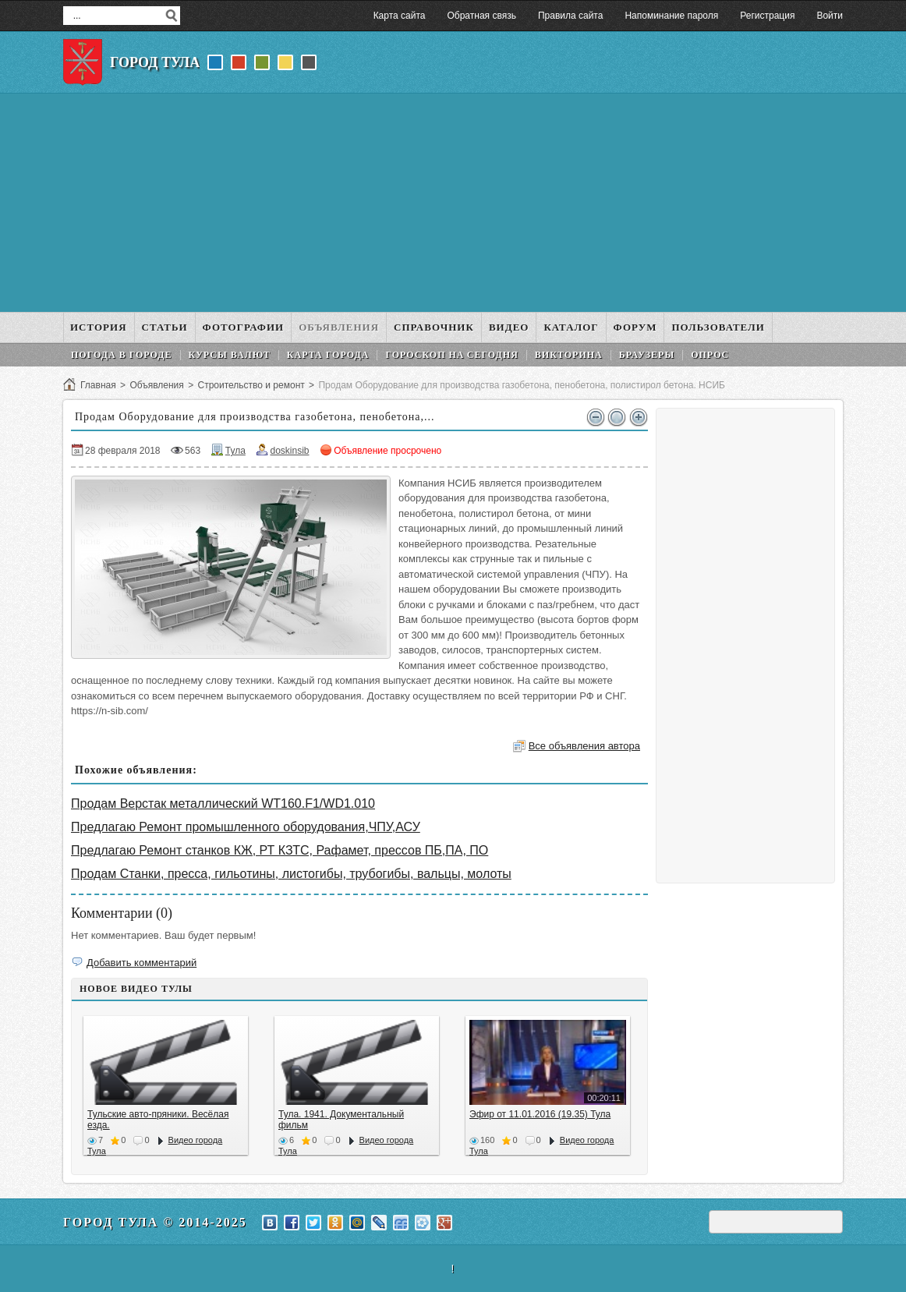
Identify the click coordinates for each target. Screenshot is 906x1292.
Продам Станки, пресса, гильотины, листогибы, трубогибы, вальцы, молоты (291, 873)
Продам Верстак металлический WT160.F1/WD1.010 (223, 803)
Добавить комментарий (141, 962)
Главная (98, 385)
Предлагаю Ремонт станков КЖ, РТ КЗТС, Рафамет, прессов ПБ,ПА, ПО (279, 850)
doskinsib (289, 450)
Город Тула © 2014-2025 (155, 1222)
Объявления (156, 385)
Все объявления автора (584, 746)
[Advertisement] (453, 203)
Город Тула (155, 62)
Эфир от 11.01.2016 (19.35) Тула (539, 1114)
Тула (235, 450)
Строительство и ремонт (250, 385)
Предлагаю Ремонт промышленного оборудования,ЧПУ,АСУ (245, 827)
